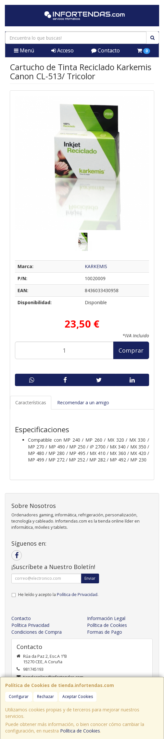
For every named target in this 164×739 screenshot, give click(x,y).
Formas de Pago (104, 632)
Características (30, 402)
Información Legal (106, 618)
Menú (24, 50)
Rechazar (45, 696)
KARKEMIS (96, 266)
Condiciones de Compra (36, 632)
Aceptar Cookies (77, 696)
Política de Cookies (80, 731)
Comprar (131, 350)
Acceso (62, 50)
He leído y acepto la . (58, 594)
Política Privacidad (30, 625)
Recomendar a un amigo (83, 402)
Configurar (19, 696)
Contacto (105, 50)
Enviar (89, 578)
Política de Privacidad (77, 594)
